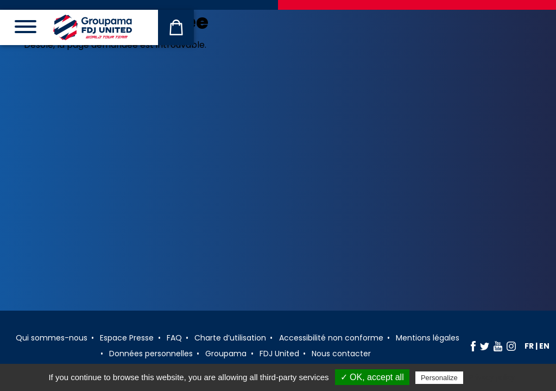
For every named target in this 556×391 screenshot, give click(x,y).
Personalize (439, 378)
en (544, 345)
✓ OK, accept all (372, 377)
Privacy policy (492, 377)
